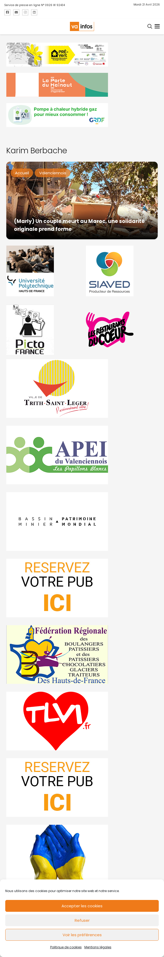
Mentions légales (97, 947)
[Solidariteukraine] (82, 854)
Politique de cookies (66, 947)
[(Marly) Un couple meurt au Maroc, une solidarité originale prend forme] (82, 200)
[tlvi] (82, 721)
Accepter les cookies (82, 906)
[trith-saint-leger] (82, 388)
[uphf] (42, 271)
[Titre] (7, 12)
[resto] (122, 329)
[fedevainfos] (82, 654)
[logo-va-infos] (82, 26)
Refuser (82, 920)
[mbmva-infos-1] (82, 521)
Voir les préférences (82, 935)
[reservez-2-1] (82, 787)
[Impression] (82, 455)
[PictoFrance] (42, 329)
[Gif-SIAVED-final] (122, 271)
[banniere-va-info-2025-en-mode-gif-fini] (82, 115)
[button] (150, 26)
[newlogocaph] (82, 85)
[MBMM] (82, 55)
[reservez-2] (82, 588)
